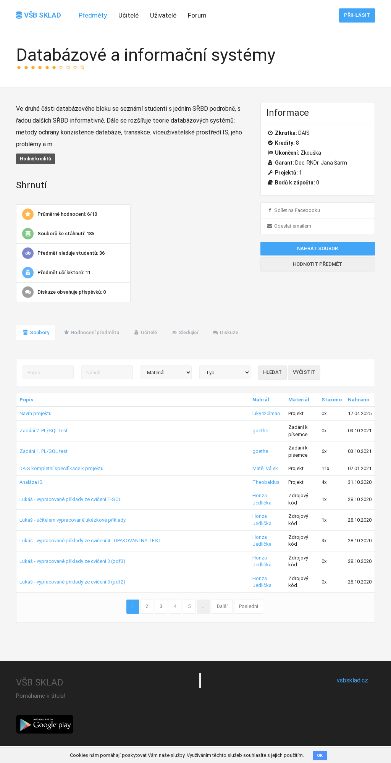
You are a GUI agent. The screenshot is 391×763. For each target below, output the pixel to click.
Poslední (248, 606)
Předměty (93, 15)
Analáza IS (31, 482)
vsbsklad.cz (352, 680)
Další (222, 606)
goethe (260, 430)
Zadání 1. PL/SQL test (43, 451)
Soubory (35, 332)
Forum (197, 15)
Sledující (184, 332)
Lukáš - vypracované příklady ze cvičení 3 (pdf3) (72, 561)
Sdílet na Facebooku (293, 210)
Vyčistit (304, 372)
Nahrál (260, 400)
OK (320, 755)
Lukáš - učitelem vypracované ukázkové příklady (72, 520)
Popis (26, 400)
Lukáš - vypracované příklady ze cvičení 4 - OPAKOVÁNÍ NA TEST (90, 540)
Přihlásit (357, 15)
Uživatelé (163, 15)
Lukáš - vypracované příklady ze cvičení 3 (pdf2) (72, 582)
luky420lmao (266, 413)
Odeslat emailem (289, 226)
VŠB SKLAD (38, 15)
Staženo (332, 400)
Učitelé (128, 15)
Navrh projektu (35, 413)
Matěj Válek (265, 468)
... (203, 606)
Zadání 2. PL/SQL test (43, 430)
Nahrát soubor (317, 248)
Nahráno (358, 400)
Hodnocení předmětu (91, 332)
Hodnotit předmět (317, 264)
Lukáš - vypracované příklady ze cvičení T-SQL (70, 499)
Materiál (298, 400)
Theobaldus (266, 482)
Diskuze (225, 332)
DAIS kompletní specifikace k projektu (61, 468)
